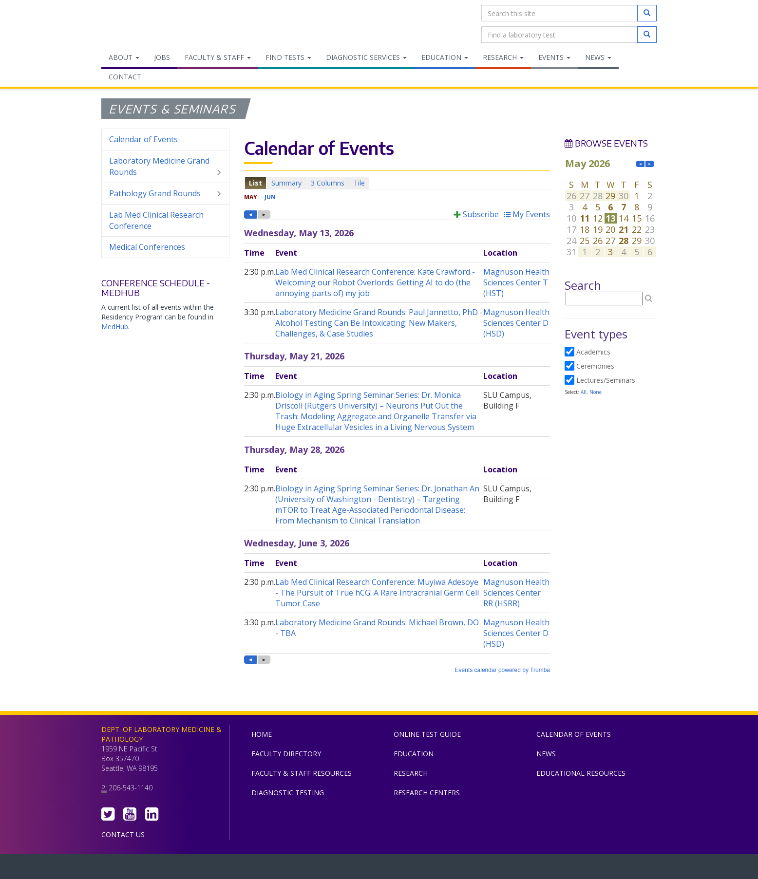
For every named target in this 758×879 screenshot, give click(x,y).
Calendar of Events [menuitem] (143, 139)
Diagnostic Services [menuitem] (366, 57)
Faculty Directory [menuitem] (286, 753)
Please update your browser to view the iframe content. (397, 183)
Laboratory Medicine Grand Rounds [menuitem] (165, 166)
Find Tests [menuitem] (288, 57)
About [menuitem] (124, 57)
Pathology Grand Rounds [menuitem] (165, 193)
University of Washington (420, 868)
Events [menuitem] (554, 57)
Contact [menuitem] (125, 76)
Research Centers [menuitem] (427, 792)
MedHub (114, 326)
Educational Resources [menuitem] (580, 773)
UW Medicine (298, 868)
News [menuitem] (598, 57)
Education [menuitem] (444, 57)
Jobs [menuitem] (162, 57)
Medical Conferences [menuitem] (147, 247)
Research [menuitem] (503, 57)
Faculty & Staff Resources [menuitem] (301, 773)
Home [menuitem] (261, 734)
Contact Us (123, 834)
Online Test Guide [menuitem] (427, 734)
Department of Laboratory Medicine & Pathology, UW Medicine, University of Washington (151, 24)
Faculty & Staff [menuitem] (218, 57)
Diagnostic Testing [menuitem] (287, 792)
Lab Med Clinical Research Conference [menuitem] (156, 220)
